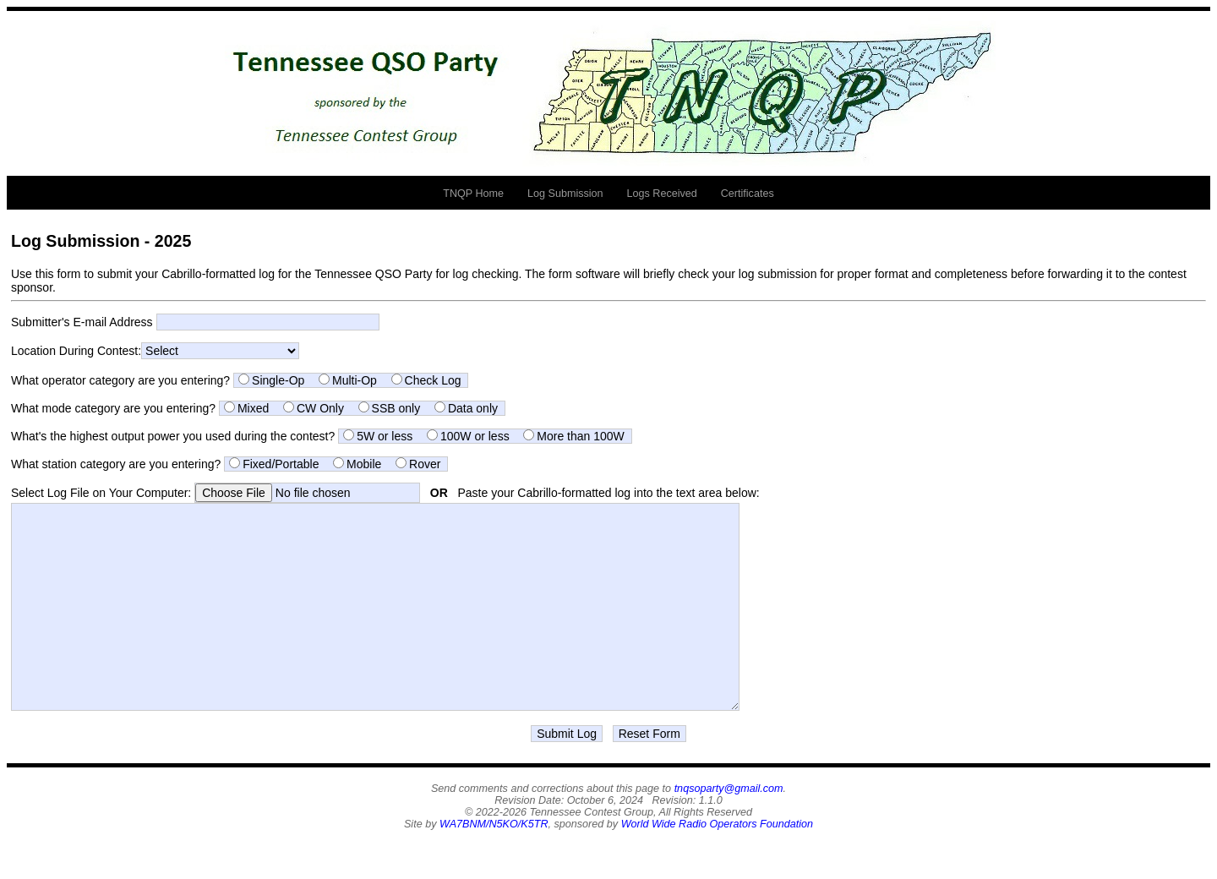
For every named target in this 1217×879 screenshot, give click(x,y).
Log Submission (565, 193)
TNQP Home (473, 193)
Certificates (747, 193)
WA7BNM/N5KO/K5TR (493, 862)
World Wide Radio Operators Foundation (717, 862)
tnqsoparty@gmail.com (728, 827)
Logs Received (662, 193)
